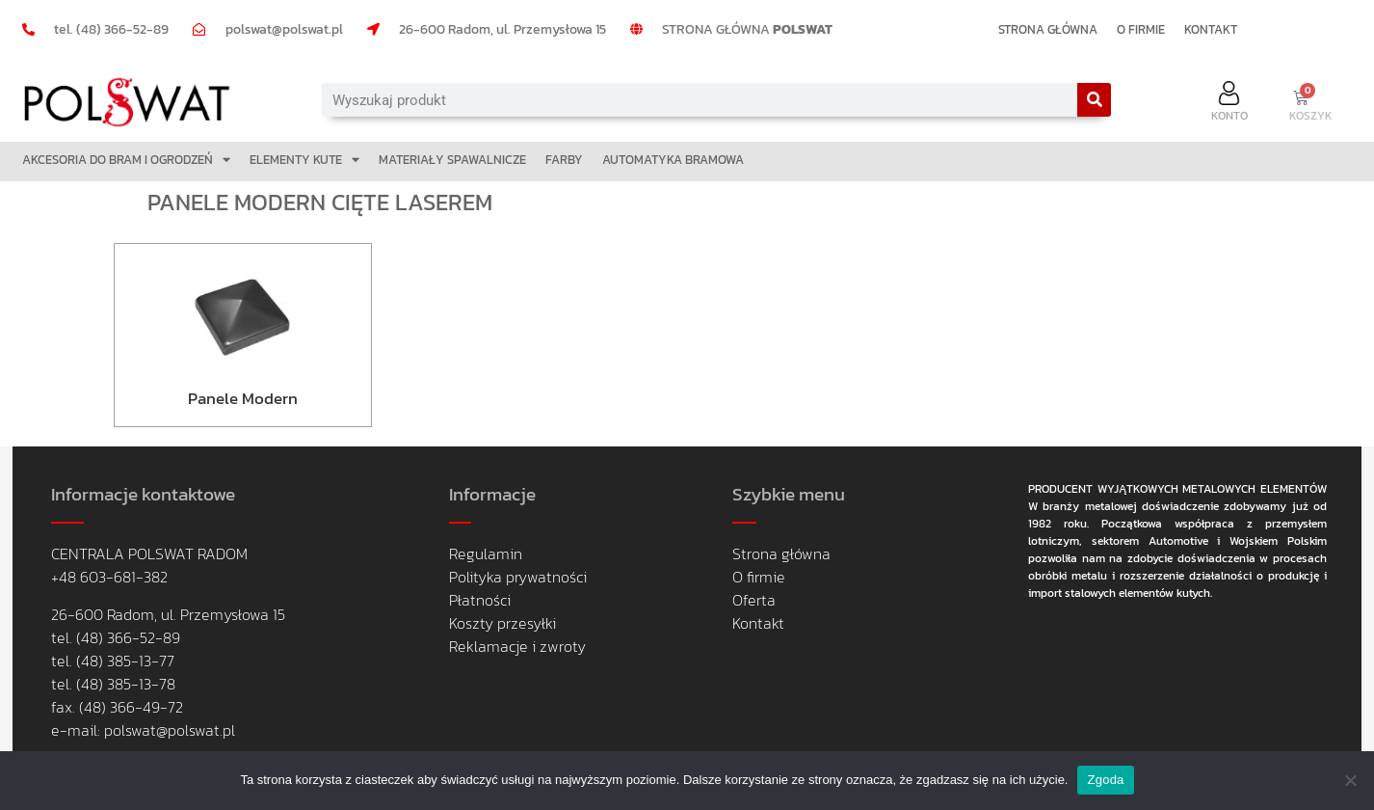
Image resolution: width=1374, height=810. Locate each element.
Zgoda (1105, 779)
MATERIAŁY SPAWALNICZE (452, 159)
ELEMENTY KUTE (304, 160)
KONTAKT (1210, 29)
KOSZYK (1311, 115)
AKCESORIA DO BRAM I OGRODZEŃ (126, 160)
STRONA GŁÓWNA (1047, 29)
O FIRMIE (1141, 29)
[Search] (1094, 100)
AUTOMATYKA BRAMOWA (673, 159)
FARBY (564, 159)
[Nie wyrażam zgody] (1350, 780)
